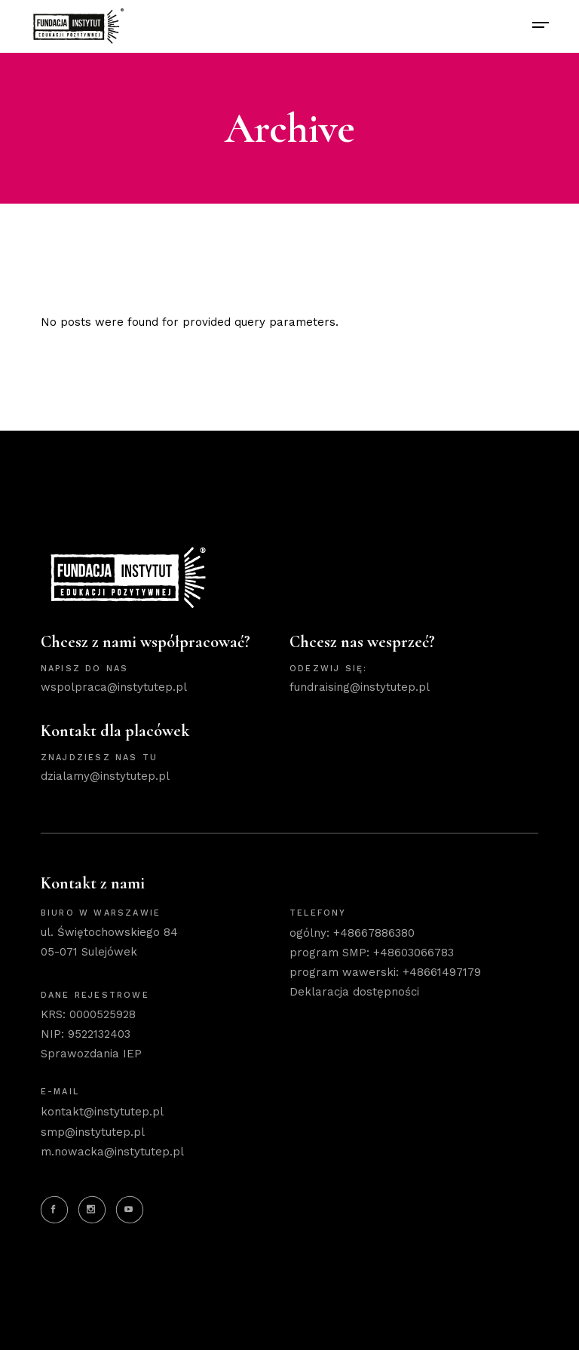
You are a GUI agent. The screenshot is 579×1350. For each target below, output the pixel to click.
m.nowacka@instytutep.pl (112, 1151)
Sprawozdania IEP (91, 1053)
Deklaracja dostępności (354, 992)
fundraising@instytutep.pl (360, 687)
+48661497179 (442, 972)
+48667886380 (374, 933)
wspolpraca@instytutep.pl (114, 687)
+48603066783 (413, 952)
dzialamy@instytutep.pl (105, 776)
